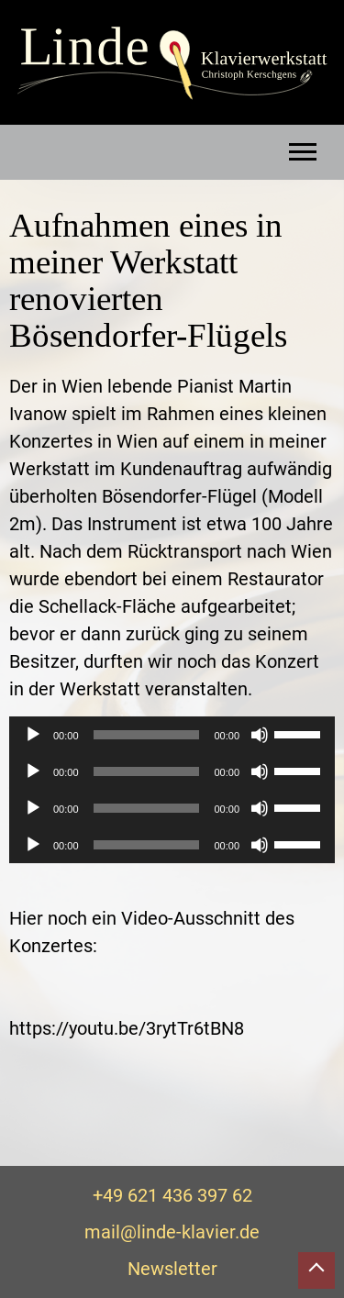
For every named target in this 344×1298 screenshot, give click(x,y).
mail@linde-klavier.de (172, 1232)
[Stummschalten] (259, 735)
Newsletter (172, 1269)
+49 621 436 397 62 (172, 1195)
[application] (172, 734)
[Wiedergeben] (33, 735)
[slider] (147, 734)
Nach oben (316, 1270)
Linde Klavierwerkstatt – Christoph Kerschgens (172, 63)
